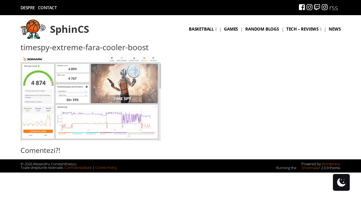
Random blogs (262, 29)
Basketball (201, 29)
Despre (28, 7)
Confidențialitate (78, 167)
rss (333, 7)
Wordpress (331, 163)
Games (231, 29)
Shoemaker (308, 167)
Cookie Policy (106, 167)
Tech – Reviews (302, 29)
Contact (47, 7)
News (334, 29)
